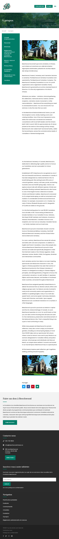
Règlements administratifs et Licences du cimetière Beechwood (9, 54)
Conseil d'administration (9, 38)
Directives (7, 47)
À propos (6, 517)
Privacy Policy (8, 66)
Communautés (7, 507)
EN (55, 6)
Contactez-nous (7, 530)
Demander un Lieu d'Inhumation (9, 75)
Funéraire (6, 503)
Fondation (6, 513)
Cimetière (6, 510)
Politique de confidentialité (10, 533)
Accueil (4, 31)
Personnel (7, 43)
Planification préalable (10, 500)
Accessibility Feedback (8, 70)
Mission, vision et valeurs (9, 61)
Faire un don (10, 422)
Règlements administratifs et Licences (15, 520)
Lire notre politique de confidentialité (13, 487)
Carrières (7, 80)
